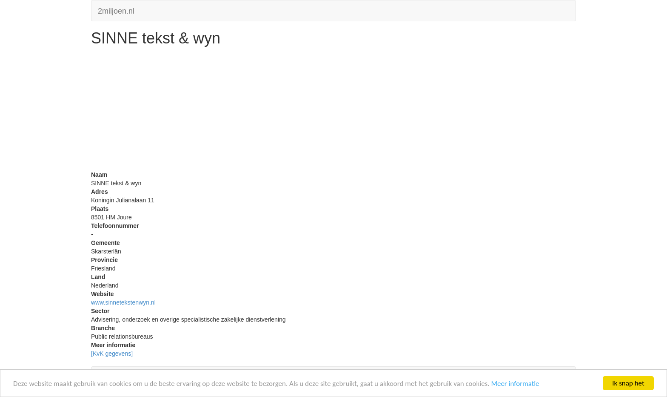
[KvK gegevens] (112, 353)
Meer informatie (515, 383)
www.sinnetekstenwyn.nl (123, 302)
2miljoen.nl (116, 10)
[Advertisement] (333, 110)
